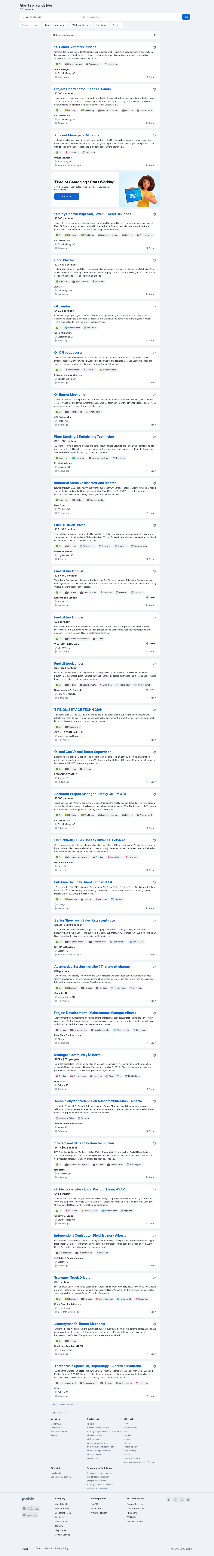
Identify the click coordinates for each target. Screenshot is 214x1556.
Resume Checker (135, 1521)
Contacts (59, 1517)
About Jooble (61, 1504)
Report (151, 77)
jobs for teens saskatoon (98, 1477)
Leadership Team (63, 1512)
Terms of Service (43, 1548)
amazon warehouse (132, 1458)
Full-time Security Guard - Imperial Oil (83, 882)
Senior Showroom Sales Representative (84, 920)
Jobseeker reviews (136, 1508)
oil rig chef (91, 1424)
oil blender (62, 306)
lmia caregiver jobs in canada (99, 1473)
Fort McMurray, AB (59, 1431)
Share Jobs (96, 1508)
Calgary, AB (56, 1424)
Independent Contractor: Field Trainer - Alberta (90, 1235)
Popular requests (61, 1412)
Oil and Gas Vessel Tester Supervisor (82, 752)
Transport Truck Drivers (72, 1278)
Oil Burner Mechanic (69, 395)
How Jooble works (64, 1508)
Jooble (189, 1549)
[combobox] (27, 1549)
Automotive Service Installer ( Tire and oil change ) (93, 967)
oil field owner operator (97, 1443)
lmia (125, 1431)
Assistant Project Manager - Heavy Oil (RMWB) (90, 794)
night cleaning (130, 1450)
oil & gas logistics (94, 1454)
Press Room (61, 1521)
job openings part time (96, 1480)
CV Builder (132, 1517)
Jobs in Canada (62, 1534)
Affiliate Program (99, 1512)
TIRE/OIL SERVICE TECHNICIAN (78, 710)
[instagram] (175, 1499)
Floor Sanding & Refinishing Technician (84, 437)
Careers (59, 1526)
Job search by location (61, 1477)
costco (127, 1454)
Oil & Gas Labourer (68, 352)
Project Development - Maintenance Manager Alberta (95, 1013)
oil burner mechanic (95, 1435)
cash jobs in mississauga (98, 1488)
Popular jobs (56, 1473)
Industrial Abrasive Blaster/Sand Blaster (85, 483)
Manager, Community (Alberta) (78, 1055)
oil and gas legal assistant (98, 1450)
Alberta (54, 1435)
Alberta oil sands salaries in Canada (139, 1462)
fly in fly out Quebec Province (100, 1484)
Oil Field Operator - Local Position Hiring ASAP (89, 1189)
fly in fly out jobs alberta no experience (104, 1431)
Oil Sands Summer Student (75, 47)
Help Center (61, 1530)
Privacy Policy (61, 1548)
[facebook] (168, 1499)
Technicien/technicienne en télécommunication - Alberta (98, 1101)
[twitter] (182, 1499)
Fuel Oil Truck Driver (69, 525)
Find (186, 17)
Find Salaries (133, 1512)
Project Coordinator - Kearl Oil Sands (82, 89)
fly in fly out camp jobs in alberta (101, 1447)
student (127, 1443)
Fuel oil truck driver (69, 571)
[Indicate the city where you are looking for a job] (111, 17)
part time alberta (94, 1458)
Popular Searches (135, 1504)
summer (127, 1424)
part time (127, 1435)
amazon (127, 1439)
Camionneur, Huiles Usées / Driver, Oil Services (90, 840)
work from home (130, 1427)
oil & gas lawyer (94, 1439)
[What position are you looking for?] (50, 17)
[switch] (155, 35)
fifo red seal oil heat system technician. (84, 1143)
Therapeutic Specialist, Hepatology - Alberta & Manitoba (97, 1366)
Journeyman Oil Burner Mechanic (79, 1324)
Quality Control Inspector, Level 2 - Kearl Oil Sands (92, 214)
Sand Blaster (64, 260)
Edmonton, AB (57, 1427)
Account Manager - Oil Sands (76, 135)
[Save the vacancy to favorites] (154, 47)
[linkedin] (188, 1499)
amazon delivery (130, 1447)
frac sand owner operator (98, 1427)
